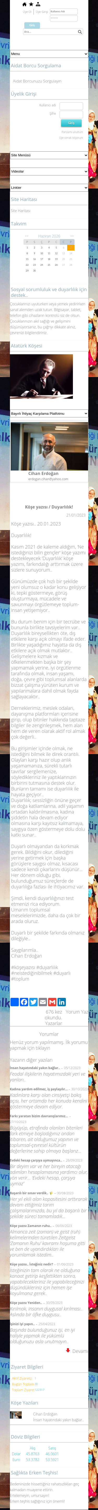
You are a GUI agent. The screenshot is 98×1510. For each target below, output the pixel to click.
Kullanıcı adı (47, 105)
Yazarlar (53, 1023)
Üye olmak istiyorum (71, 138)
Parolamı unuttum (72, 132)
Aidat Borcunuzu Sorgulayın (37, 81)
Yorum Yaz (77, 1012)
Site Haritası (21, 210)
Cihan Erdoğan (45, 1414)
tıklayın (43, 1048)
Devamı (77, 1351)
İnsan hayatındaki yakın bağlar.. (58, 1419)
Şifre (53, 113)
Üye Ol (27, 12)
